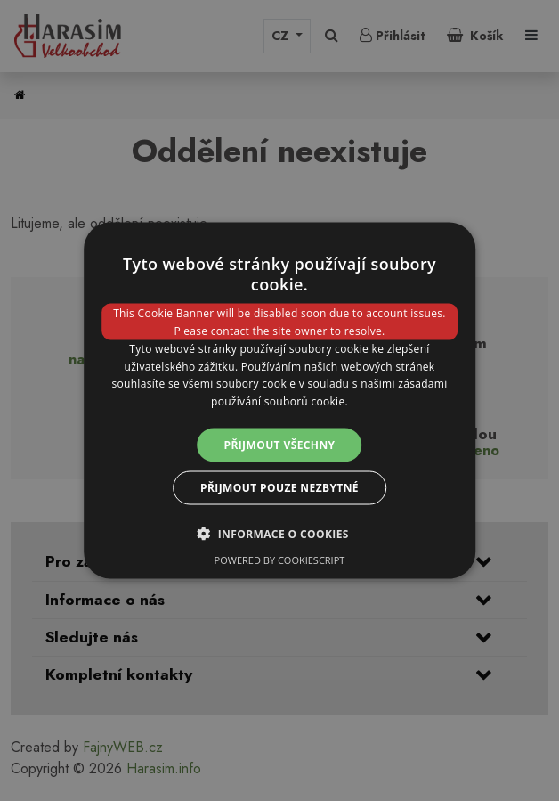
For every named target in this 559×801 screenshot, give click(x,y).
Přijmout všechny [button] (279, 445)
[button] (279, 533)
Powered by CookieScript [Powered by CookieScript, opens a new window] (280, 560)
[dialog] (279, 400)
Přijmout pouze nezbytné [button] (279, 487)
